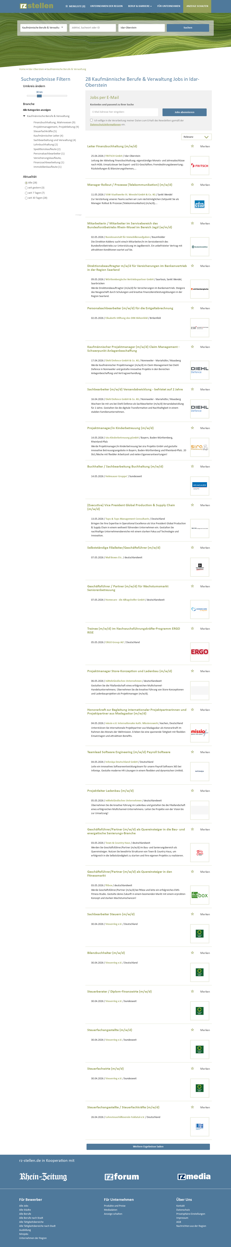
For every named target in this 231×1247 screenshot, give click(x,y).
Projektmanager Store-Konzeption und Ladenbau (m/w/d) (129, 671)
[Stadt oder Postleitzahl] (141, 28)
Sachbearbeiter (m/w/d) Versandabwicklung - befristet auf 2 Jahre (135, 389)
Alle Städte (25, 1210)
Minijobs (23, 1234)
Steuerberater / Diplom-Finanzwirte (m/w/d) (119, 992)
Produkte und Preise (114, 1205)
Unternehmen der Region (106, 6)
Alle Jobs (23, 1205)
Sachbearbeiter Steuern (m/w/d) (111, 914)
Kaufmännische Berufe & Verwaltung (48, 116)
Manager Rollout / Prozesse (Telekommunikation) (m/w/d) (129, 185)
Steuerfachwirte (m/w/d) (105, 1069)
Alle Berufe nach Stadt (31, 1218)
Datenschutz (183, 1210)
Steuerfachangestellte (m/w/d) (109, 1030)
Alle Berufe (25, 1214)
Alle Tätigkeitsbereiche (31, 1222)
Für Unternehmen (168, 6)
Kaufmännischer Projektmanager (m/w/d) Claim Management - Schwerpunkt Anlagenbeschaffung (133, 349)
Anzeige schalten (197, 6)
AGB (178, 1222)
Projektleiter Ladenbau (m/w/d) (110, 791)
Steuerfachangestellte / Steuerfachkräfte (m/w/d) (123, 1107)
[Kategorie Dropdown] (63, 27)
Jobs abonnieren (184, 112)
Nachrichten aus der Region (191, 1226)
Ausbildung (25, 1230)
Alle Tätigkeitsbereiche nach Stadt (37, 1226)
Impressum (182, 1218)
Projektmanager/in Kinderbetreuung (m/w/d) (120, 428)
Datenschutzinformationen (105, 124)
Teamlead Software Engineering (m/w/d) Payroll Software (128, 752)
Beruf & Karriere (140, 6)
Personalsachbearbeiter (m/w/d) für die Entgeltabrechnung (130, 308)
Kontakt (180, 1205)
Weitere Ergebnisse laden (148, 1146)
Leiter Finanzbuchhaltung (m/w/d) (112, 146)
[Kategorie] (39, 28)
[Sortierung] (193, 137)
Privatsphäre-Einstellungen (190, 1214)
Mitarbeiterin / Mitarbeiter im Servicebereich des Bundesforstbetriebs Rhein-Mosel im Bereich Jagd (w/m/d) (129, 225)
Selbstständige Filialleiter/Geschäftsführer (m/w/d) (123, 548)
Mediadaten (110, 1210)
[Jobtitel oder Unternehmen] (92, 28)
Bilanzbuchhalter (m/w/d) (106, 953)
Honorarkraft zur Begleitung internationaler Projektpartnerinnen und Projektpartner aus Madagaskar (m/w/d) (136, 712)
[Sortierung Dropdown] (207, 137)
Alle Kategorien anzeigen (37, 110)
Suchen (188, 27)
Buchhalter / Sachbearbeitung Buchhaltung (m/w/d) (125, 466)
